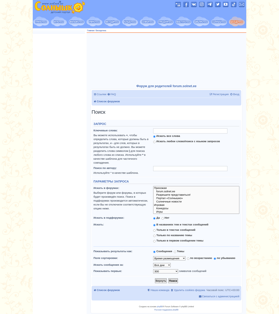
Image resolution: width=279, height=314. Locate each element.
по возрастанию (199, 258)
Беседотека (101, 30)
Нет (165, 217)
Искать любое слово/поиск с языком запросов (186, 141)
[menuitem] (111, 94)
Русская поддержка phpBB (166, 310)
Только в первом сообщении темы (178, 240)
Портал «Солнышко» (196, 198)
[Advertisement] (166, 59)
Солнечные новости (196, 201)
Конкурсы (196, 208)
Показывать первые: (108, 270)
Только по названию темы (172, 235)
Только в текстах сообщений (174, 229)
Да (156, 217)
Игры (196, 211)
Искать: (99, 224)
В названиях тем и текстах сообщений (180, 224)
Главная (90, 30)
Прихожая (196, 188)
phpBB (160, 306)
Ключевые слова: (106, 130)
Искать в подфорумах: (109, 217)
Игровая (196, 205)
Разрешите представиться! (196, 195)
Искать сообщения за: (109, 264)
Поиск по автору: (105, 167)
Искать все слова (166, 136)
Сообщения (162, 251)
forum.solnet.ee (196, 191)
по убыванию (224, 258)
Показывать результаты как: (113, 251)
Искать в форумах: (106, 187)
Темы (179, 251)
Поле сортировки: (106, 257)
